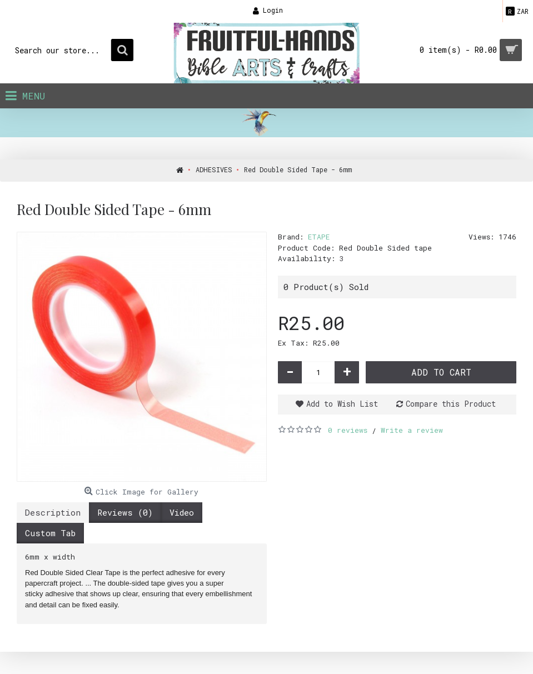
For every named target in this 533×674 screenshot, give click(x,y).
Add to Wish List (342, 403)
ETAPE (319, 237)
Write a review (412, 430)
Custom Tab (50, 532)
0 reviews (347, 430)
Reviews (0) (125, 512)
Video (182, 512)
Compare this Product (451, 403)
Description (53, 512)
